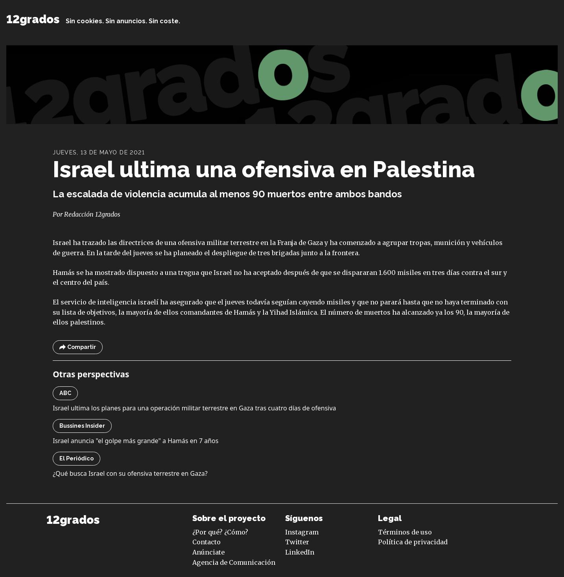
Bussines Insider (82, 426)
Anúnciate (208, 552)
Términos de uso (405, 532)
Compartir (77, 347)
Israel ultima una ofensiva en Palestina (264, 169)
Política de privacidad (413, 542)
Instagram (302, 532)
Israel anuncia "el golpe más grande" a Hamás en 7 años (135, 440)
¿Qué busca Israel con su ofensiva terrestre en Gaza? (130, 473)
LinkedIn (299, 552)
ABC (65, 393)
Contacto (206, 542)
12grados (32, 19)
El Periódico (76, 458)
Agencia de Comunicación (233, 562)
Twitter (297, 542)
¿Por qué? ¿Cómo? (220, 532)
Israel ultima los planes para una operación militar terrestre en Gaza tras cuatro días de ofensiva (194, 408)
